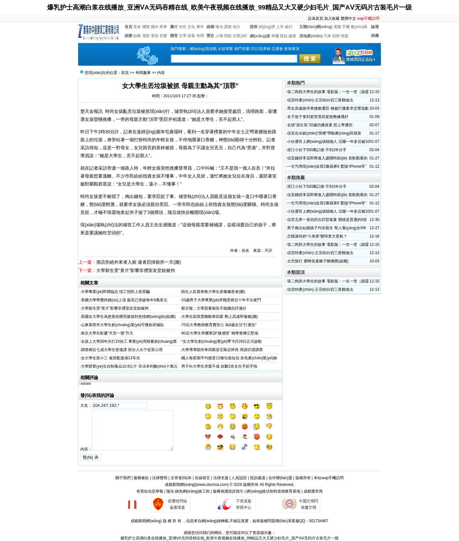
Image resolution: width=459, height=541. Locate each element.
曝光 (219, 27)
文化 (191, 27)
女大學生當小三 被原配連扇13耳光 (110, 358)
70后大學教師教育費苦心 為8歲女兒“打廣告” (218, 325)
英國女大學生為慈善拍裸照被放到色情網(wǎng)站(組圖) (128, 316)
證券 (254, 27)
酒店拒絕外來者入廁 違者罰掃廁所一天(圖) (138, 262)
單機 (275, 36)
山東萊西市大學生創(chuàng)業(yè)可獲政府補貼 (122, 325)
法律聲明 (159, 478)
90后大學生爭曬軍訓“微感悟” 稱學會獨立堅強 (219, 333)
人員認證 (239, 478)
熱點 (228, 35)
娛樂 (128, 35)
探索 (191, 35)
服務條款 (141, 478)
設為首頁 (315, 18)
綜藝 (137, 35)
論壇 (375, 27)
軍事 (163, 27)
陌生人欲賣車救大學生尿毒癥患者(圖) (213, 291)
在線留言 (202, 478)
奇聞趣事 (143, 72)
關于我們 (123, 478)
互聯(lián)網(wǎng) (315, 27)
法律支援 (221, 478)
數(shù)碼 (359, 27)
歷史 (210, 35)
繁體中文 (348, 18)
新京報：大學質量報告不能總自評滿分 (213, 308)
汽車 (327, 36)
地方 (236, 27)
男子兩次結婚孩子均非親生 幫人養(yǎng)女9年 (326, 228)
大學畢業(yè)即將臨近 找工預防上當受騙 (115, 291)
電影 (146, 35)
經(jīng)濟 (267, 27)
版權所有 (303, 478)
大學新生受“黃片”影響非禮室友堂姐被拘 (135, 270)
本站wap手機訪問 (329, 478)
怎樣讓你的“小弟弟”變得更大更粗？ (317, 236)
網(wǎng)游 (260, 36)
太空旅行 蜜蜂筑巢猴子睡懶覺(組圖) (317, 261)
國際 (146, 27)
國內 (154, 27)
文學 (182, 35)
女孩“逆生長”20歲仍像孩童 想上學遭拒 (320, 125)
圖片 (174, 27)
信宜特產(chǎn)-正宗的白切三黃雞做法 (320, 100)
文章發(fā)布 (181, 478)
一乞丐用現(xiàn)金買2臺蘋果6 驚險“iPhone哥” (326, 166)
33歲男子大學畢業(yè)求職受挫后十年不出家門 (221, 300)
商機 (375, 35)
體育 (174, 35)
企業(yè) (240, 35)
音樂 (163, 35)
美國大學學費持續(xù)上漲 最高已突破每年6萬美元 (124, 300)
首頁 (128, 27)
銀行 (289, 27)
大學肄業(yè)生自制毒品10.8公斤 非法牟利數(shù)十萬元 (129, 366)
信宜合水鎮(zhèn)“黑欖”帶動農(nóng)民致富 (324, 133)
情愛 (344, 36)
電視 (154, 35)
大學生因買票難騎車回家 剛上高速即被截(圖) (219, 316)
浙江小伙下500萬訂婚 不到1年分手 (316, 150)
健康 (292, 36)
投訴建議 (257, 478)
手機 (346, 27)
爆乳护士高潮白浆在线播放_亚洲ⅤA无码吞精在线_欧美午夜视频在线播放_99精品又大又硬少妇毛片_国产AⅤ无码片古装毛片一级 (229, 7)
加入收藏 (331, 18)
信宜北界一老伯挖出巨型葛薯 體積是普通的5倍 (327, 219)
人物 (219, 35)
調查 (228, 27)
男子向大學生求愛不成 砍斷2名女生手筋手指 (219, 366)
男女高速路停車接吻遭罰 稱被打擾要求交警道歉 (327, 108)
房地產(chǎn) (310, 36)
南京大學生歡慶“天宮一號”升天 (107, 333)
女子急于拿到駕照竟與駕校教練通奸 (317, 116)
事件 (200, 27)
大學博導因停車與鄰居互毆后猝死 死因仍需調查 (222, 349)
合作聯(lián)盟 (280, 478)
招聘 (336, 36)
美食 (137, 27)
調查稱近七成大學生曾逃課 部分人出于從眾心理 (121, 349)
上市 (280, 27)
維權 (210, 27)
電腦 (337, 27)
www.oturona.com (212, 484)
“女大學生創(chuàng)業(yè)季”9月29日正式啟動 (221, 341)
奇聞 (200, 35)
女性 (182, 27)
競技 (284, 36)
